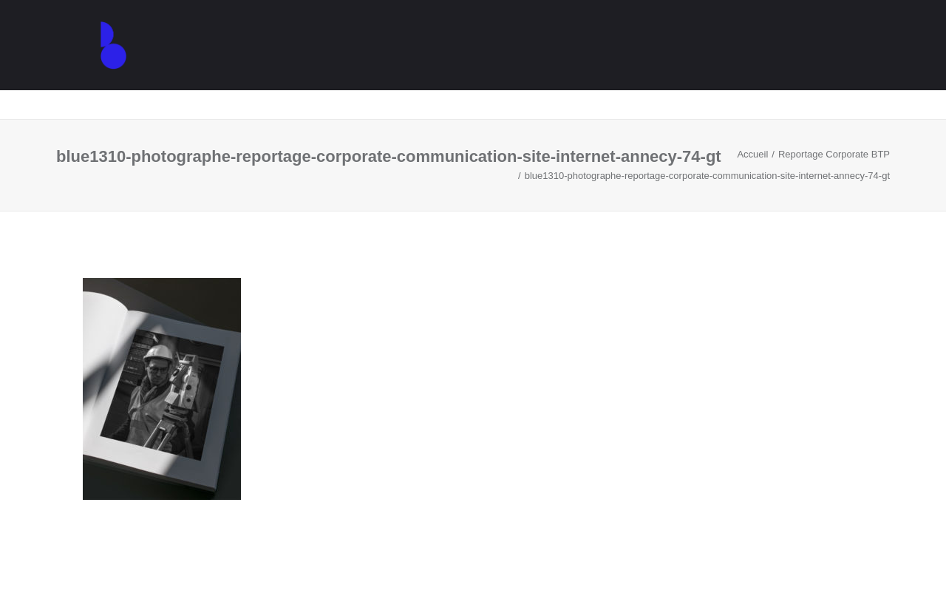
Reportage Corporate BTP (834, 154)
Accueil (752, 154)
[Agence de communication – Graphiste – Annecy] (96, 60)
